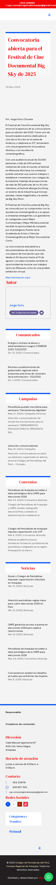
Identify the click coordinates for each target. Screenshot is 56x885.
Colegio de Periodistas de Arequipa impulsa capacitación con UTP (27, 530)
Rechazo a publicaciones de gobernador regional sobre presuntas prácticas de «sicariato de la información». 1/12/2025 (27, 372)
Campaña (30, 413)
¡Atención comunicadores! (23, 445)
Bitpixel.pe (43, 878)
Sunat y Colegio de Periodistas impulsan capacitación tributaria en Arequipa (26, 579)
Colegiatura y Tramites (18, 819)
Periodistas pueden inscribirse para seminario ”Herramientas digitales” (27, 408)
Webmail (15, 831)
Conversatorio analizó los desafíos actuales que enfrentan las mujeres (27, 674)
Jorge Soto (16, 305)
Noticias (41, 413)
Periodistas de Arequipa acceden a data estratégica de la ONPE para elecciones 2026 (27, 493)
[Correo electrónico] (41, 312)
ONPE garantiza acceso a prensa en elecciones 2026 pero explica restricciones (28, 628)
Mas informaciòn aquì (18, 277)
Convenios (31, 500)
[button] (48, 877)
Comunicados (31, 352)
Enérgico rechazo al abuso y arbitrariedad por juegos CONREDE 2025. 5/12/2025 (27, 346)
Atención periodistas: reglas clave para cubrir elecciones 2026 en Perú (27, 603)
